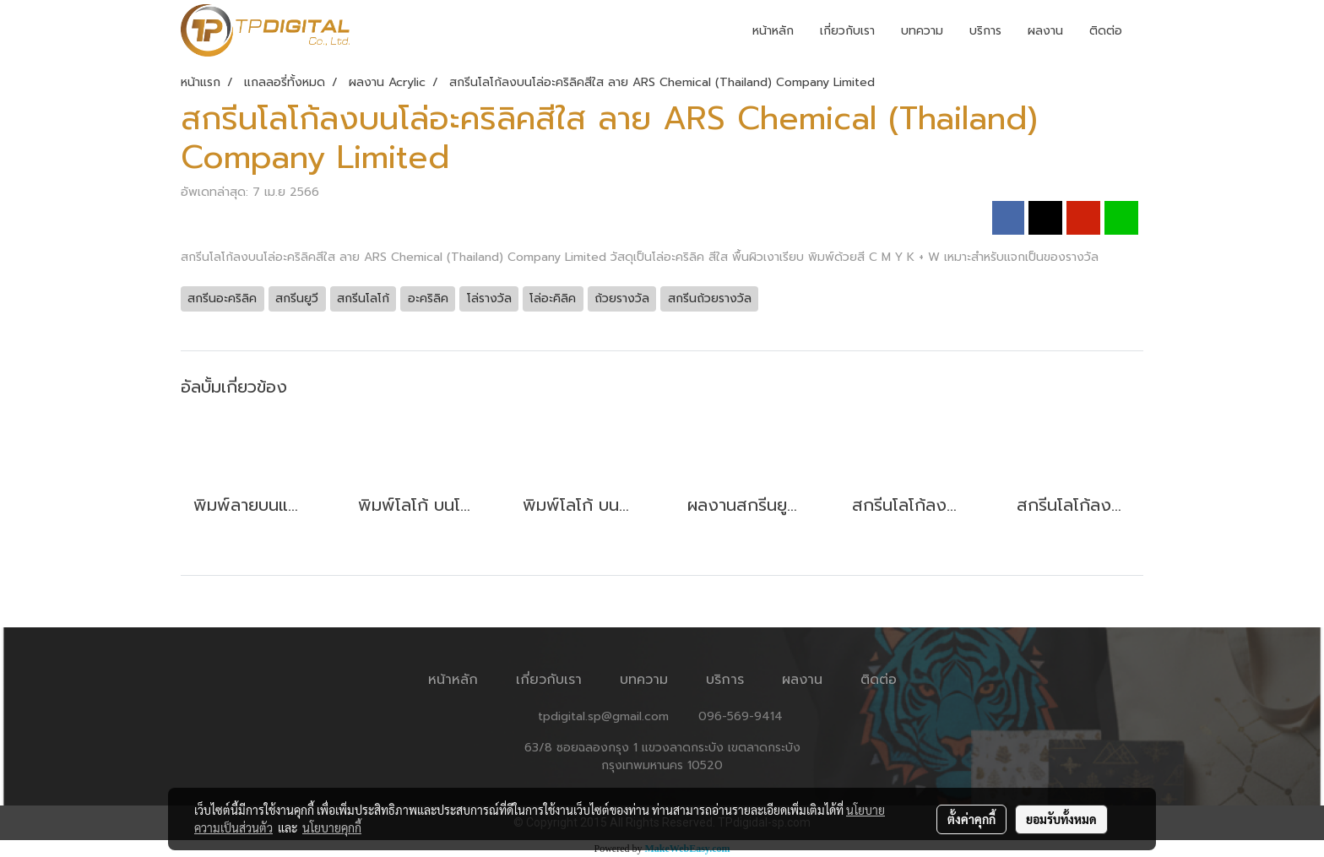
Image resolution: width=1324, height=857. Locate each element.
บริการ (985, 31)
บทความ (922, 31)
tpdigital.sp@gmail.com (603, 716)
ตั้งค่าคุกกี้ (971, 819)
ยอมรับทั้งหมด (1061, 819)
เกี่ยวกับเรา (847, 31)
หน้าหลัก (773, 31)
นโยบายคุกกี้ (331, 827)
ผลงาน (1045, 31)
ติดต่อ (1105, 31)
